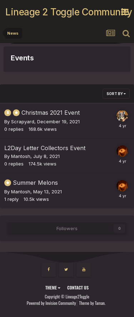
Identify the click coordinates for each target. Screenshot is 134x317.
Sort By (116, 93)
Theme (52, 287)
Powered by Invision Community (51, 303)
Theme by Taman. (92, 303)
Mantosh (20, 156)
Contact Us (78, 287)
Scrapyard (22, 121)
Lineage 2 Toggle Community (63, 12)
